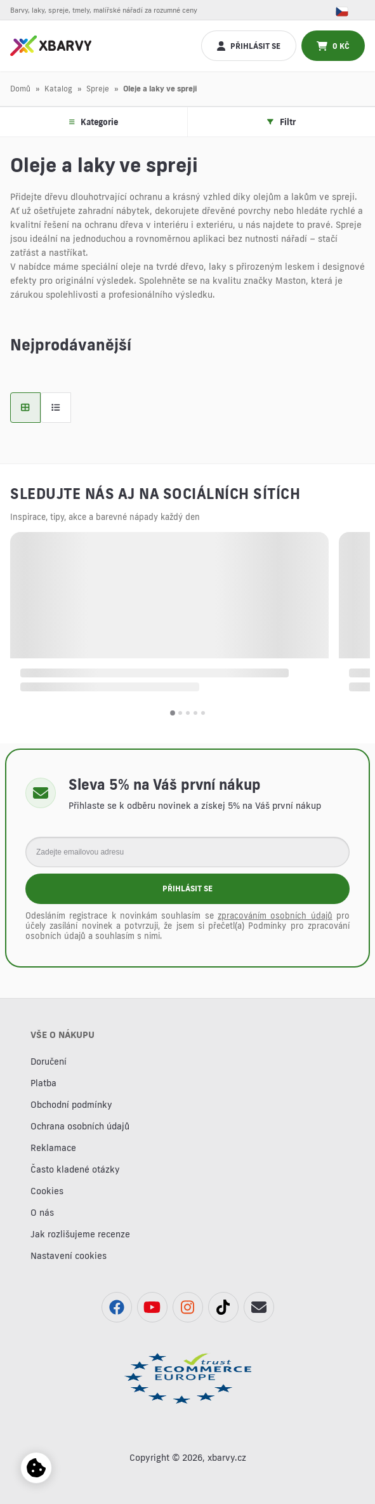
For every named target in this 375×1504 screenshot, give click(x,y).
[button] (172, 712)
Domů (20, 88)
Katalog (58, 88)
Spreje (97, 88)
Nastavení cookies (68, 1255)
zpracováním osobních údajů (275, 915)
